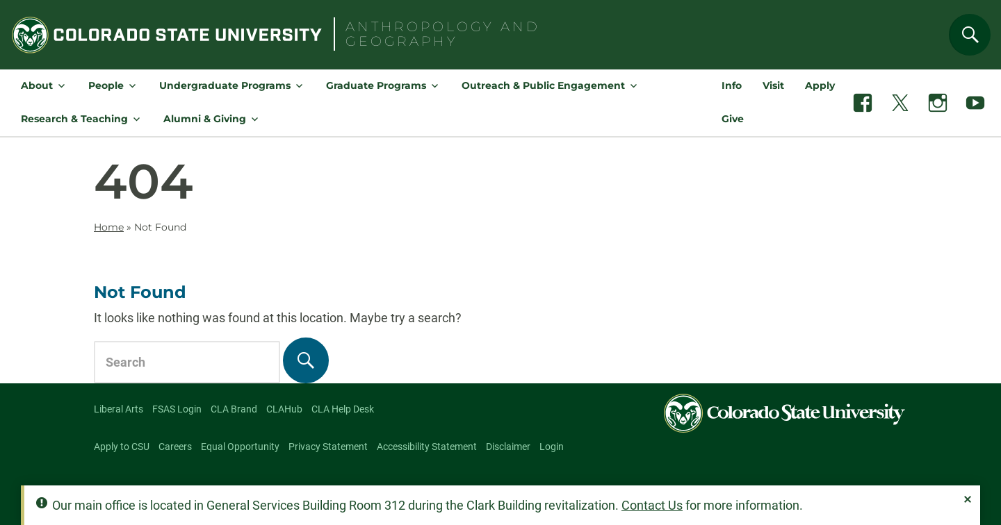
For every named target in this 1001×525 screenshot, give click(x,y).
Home (109, 227)
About (37, 85)
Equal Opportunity (240, 446)
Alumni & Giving (204, 118)
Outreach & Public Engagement (543, 85)
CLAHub (284, 409)
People (106, 85)
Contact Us (652, 505)
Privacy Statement (328, 446)
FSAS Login (177, 409)
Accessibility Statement (427, 446)
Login (551, 446)
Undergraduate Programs (225, 85)
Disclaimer (508, 446)
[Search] (970, 35)
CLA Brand (234, 409)
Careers (175, 446)
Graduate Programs (376, 85)
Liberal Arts (118, 409)
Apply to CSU (121, 446)
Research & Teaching (74, 118)
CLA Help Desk (342, 409)
